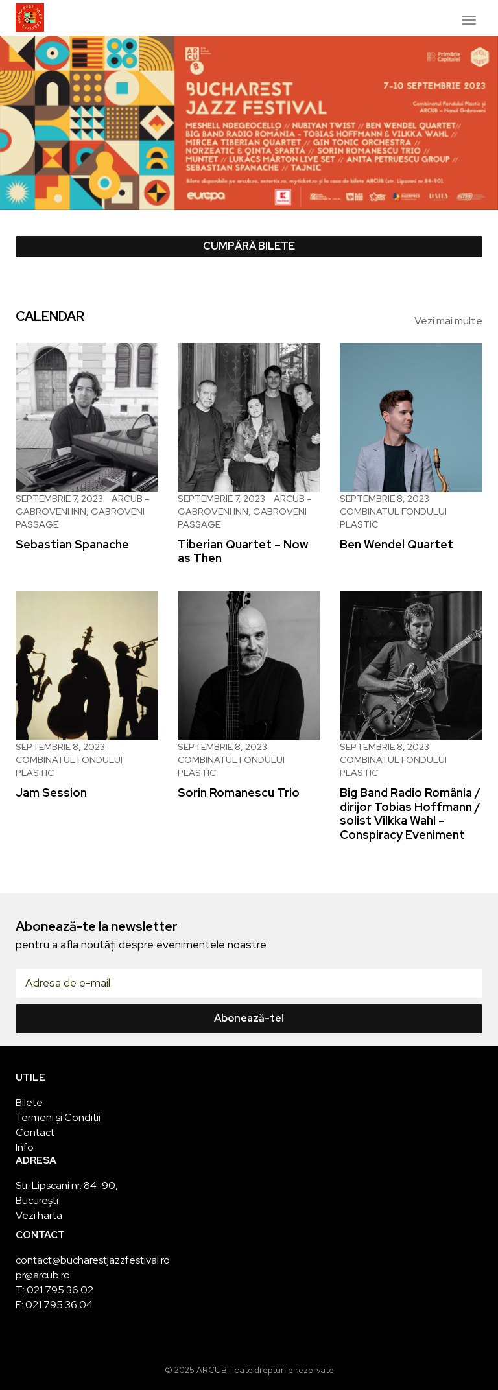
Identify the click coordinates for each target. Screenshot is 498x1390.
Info (25, 1147)
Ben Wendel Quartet (396, 544)
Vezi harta (39, 1215)
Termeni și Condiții (58, 1117)
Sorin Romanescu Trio (239, 792)
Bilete (29, 1102)
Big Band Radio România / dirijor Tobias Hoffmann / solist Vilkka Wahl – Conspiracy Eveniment (410, 813)
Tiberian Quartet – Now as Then (243, 551)
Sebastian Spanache (72, 544)
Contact (35, 1132)
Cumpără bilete (249, 246)
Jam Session (51, 792)
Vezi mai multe (448, 320)
